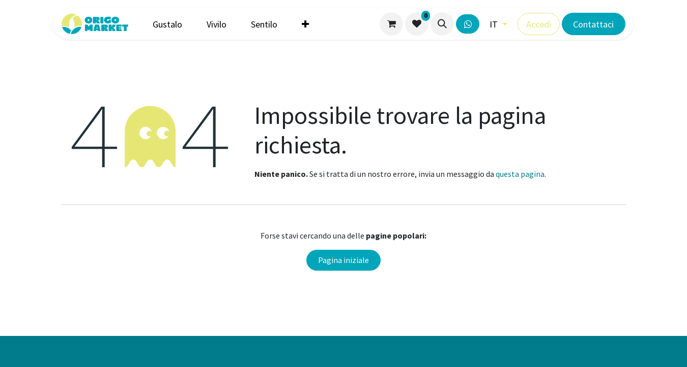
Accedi (538, 24)
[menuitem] (167, 24)
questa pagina (520, 174)
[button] (442, 24)
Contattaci (593, 24)
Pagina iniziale (343, 260)
